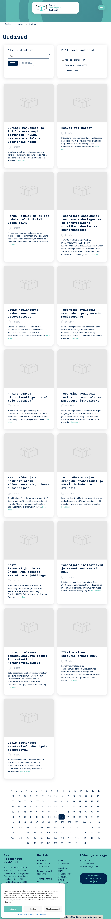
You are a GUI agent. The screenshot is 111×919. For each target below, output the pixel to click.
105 (91, 822)
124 (41, 832)
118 (91, 827)
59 (80, 806)
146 (27, 843)
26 (61, 796)
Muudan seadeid (53, 909)
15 (87, 791)
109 (27, 827)
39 (49, 801)
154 (84, 843)
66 (31, 811)
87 (67, 817)
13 (75, 791)
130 (84, 832)
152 (69, 843)
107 (12, 827)
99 (49, 822)
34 (19, 801)
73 (74, 811)
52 (37, 806)
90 (86, 817)
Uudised (20, 24)
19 (19, 796)
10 (57, 791)
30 (86, 796)
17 (99, 791)
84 (49, 817)
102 (69, 822)
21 (31, 796)
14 (81, 791)
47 (98, 801)
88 (74, 817)
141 (69, 838)
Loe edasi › (21, 160)
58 (74, 806)
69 (49, 811)
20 (25, 796)
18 (13, 796)
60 (86, 806)
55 (55, 806)
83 (43, 817)
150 (55, 843)
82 (37, 817)
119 (98, 827)
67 (37, 811)
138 (48, 838)
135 (27, 838)
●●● (101, 8)
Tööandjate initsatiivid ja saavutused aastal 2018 (82, 569)
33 (13, 801)
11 (63, 791)
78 (13, 817)
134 (20, 838)
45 (86, 801)
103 (76, 822)
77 (98, 811)
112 (48, 827)
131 (91, 832)
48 (13, 806)
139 (55, 838)
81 (31, 817)
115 (69, 827)
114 (62, 827)
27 (67, 796)
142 (77, 838)
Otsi (13, 63)
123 (34, 832)
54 (49, 806)
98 (43, 822)
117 (84, 827)
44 (80, 801)
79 (19, 817)
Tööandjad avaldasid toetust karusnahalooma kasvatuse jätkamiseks (81, 397)
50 (25, 806)
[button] (61, 886)
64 (19, 811)
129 (77, 832)
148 (41, 843)
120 (12, 832)
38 (43, 801)
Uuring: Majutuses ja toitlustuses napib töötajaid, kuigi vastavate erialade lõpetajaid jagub (26, 134)
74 (80, 811)
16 (93, 791)
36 (31, 801)
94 (18, 822)
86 (61, 817)
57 (67, 806)
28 (74, 796)
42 (67, 801)
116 (77, 827)
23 (43, 796)
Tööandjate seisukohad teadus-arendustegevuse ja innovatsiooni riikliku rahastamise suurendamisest (81, 222)
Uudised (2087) (70, 70)
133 (12, 838)
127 (62, 832)
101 (62, 822)
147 (34, 843)
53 (43, 806)
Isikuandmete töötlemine (38, 914)
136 (34, 838)
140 (62, 838)
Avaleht (8, 24)
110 (34, 827)
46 (92, 801)
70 (55, 811)
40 (55, 801)
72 (67, 811)
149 (48, 843)
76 (92, 811)
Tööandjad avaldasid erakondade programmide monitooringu (81, 313)
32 (98, 796)
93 (12, 822)
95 (25, 822)
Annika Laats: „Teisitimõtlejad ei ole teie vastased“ (28, 397)
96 (31, 822)
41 (61, 801)
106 (98, 822)
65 (25, 811)
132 (98, 832)
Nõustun (13, 909)
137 (41, 838)
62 (98, 806)
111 (41, 827)
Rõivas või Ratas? (76, 128)
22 (37, 796)
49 (19, 806)
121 (20, 832)
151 (62, 843)
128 (69, 832)
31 (92, 796)
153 (77, 843)
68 (43, 811)
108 (20, 827)
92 (98, 817)
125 (48, 832)
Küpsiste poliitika (23, 914)
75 (86, 811)
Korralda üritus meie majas (93, 878)
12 (69, 791)
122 (27, 832)
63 (13, 811)
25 (55, 796)
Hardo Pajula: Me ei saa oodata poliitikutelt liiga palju (28, 219)
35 (25, 801)
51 (31, 806)
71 (61, 811)
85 (55, 817)
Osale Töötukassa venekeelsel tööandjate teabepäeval (28, 746)
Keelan (33, 909)
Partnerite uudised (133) (74, 65)
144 (91, 838)
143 (84, 838)
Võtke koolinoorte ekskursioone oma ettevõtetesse (23, 313)
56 (61, 806)
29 (80, 796)
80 (25, 817)
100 (55, 822)
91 (92, 817)
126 (55, 832)
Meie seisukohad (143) (73, 59)
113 (55, 827)
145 (98, 838)
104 (83, 822)
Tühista (27, 63)
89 (80, 817)
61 (92, 806)
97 (37, 822)
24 (49, 796)
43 (74, 801)
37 (37, 801)
